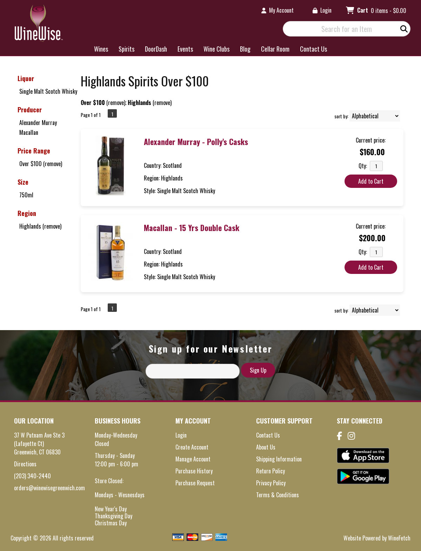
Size (23, 181)
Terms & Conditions (277, 495)
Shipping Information (279, 459)
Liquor (26, 78)
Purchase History (194, 471)
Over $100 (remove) (40, 163)
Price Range (34, 150)
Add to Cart (370, 181)
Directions (25, 464)
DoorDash (156, 48)
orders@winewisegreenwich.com (49, 488)
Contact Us (313, 48)
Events (185, 48)
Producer (30, 109)
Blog (243, 49)
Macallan (28, 132)
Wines (99, 49)
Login (322, 10)
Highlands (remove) (40, 226)
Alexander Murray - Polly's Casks (196, 141)
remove (116, 102)
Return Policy (270, 471)
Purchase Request (195, 483)
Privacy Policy (271, 483)
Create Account (191, 447)
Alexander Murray (38, 122)
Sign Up (258, 370)
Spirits (124, 49)
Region (27, 213)
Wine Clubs (214, 49)
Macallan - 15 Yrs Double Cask (191, 227)
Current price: (371, 140)
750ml (26, 195)
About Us (265, 447)
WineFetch (399, 538)
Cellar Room (275, 48)
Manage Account (192, 459)
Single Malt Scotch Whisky (48, 91)
